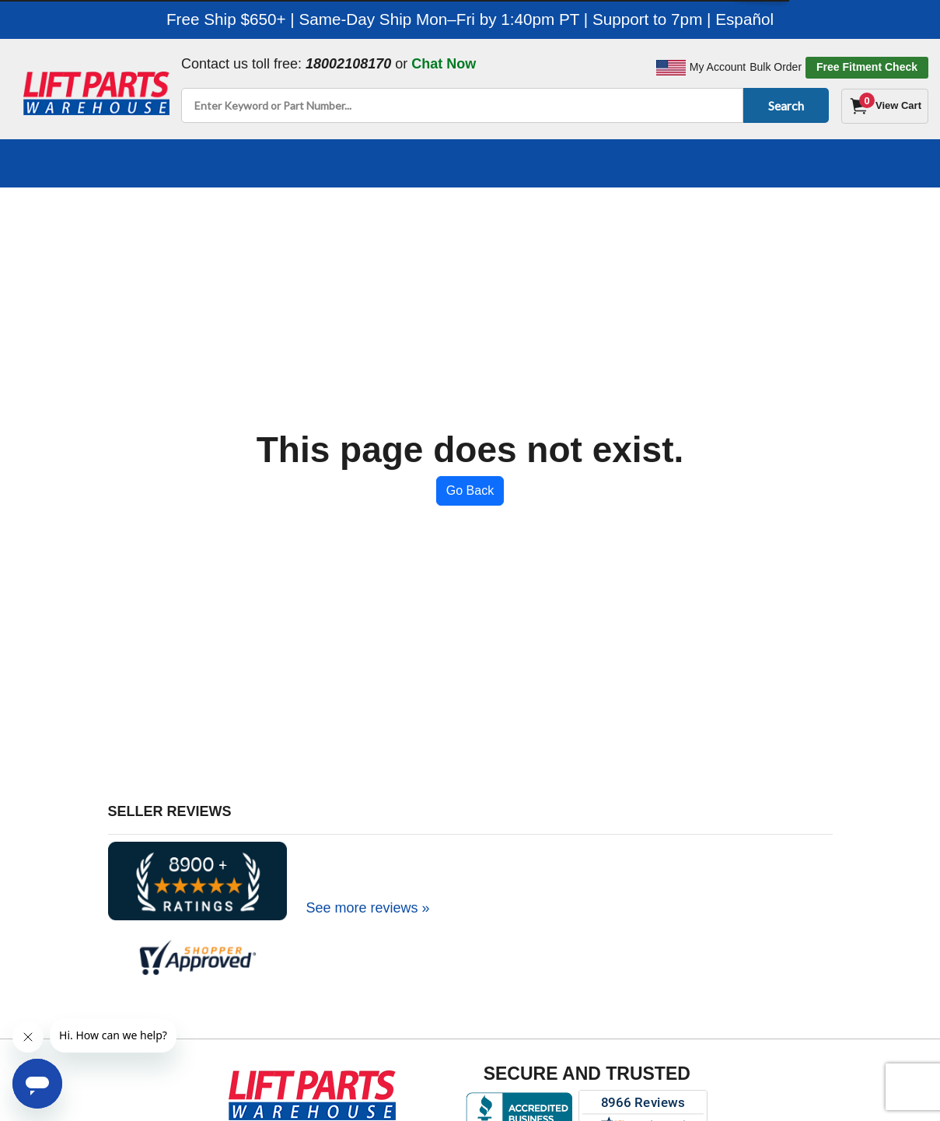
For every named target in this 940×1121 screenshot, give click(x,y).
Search (783, 105)
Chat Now (443, 64)
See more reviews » (368, 908)
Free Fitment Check (866, 67)
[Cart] (884, 106)
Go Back (470, 490)
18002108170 (348, 64)
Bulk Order (776, 67)
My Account (718, 67)
